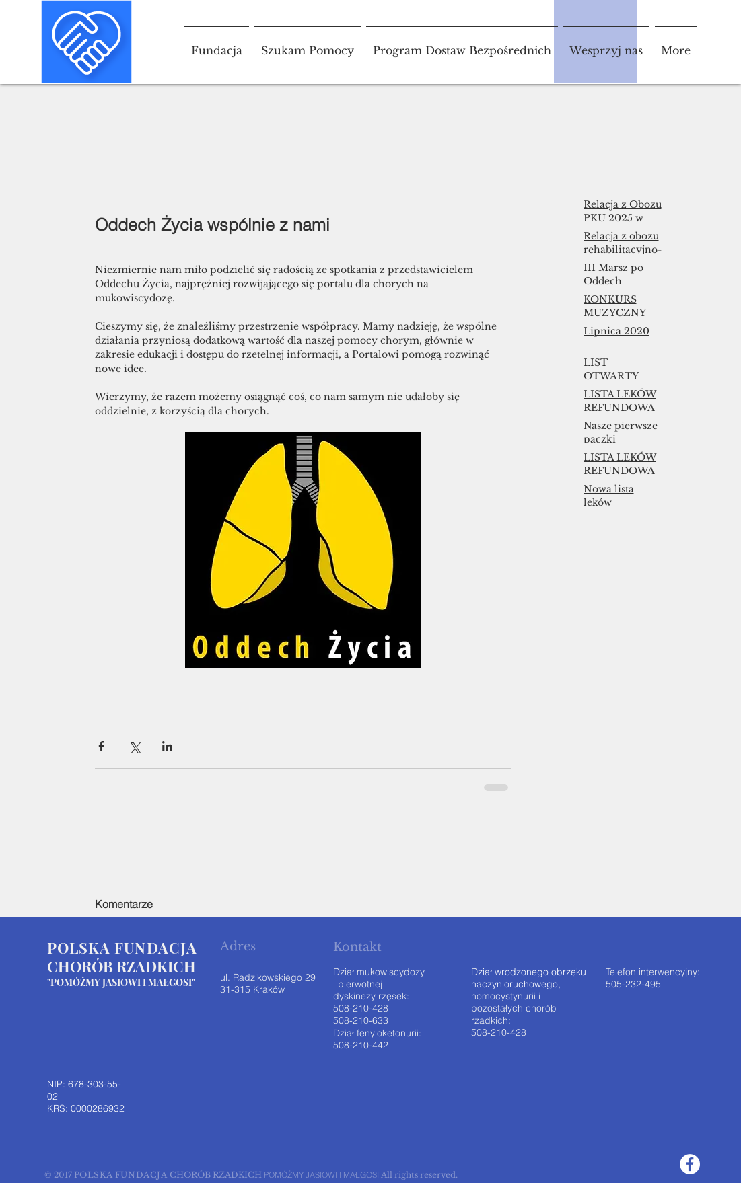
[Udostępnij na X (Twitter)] (134, 746)
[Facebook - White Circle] (690, 1164)
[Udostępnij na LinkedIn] (167, 746)
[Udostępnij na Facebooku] (101, 746)
